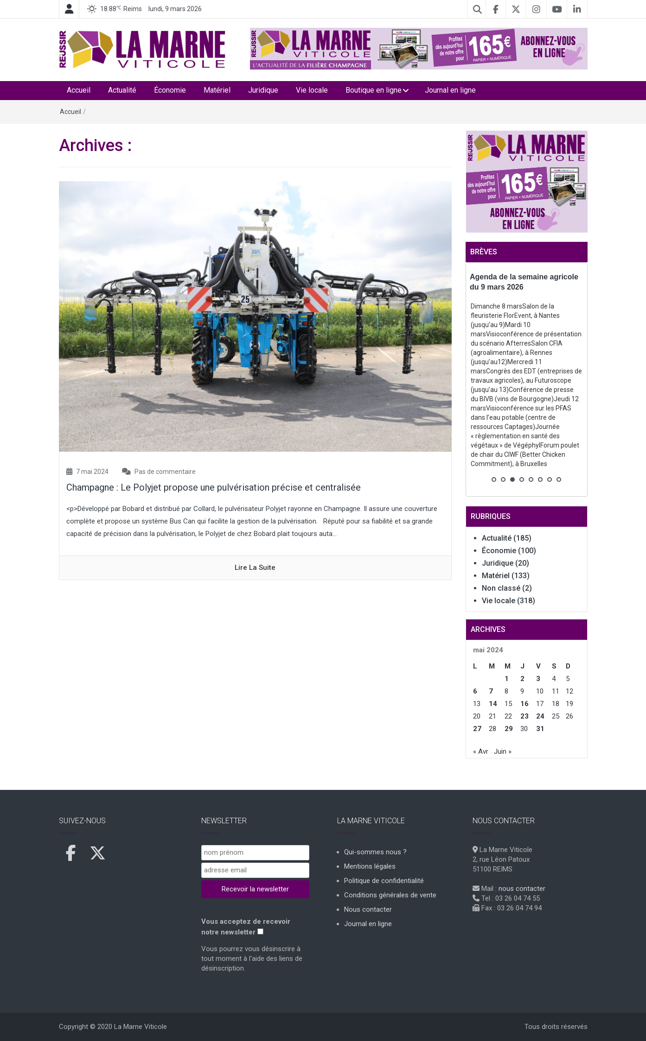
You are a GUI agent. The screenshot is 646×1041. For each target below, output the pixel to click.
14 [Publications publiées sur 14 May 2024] (493, 704)
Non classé (501, 588)
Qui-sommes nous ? (375, 852)
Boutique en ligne (373, 90)
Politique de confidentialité (384, 881)
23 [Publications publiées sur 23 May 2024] (524, 716)
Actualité (122, 90)
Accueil (78, 90)
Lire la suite (255, 567)
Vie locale (312, 90)
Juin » (503, 751)
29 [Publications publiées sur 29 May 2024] (509, 729)
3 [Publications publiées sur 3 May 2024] (538, 679)
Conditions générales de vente (390, 895)
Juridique (263, 90)
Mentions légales (370, 866)
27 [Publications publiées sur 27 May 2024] (477, 729)
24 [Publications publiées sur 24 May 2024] (540, 716)
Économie (170, 90)
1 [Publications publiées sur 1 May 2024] (507, 679)
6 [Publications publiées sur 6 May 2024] (475, 691)
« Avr (480, 751)
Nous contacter (368, 909)
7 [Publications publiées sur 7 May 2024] (491, 691)
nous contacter (522, 888)
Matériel (217, 90)
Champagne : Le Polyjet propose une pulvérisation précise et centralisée (213, 487)
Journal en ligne (450, 90)
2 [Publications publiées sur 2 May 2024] (522, 679)
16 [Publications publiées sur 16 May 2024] (524, 704)
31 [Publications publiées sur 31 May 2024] (540, 729)
